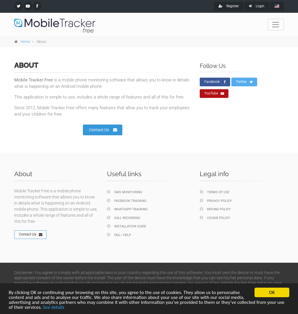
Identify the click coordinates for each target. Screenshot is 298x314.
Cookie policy (215, 218)
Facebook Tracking (127, 200)
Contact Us (103, 130)
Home (25, 42)
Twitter (244, 82)
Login (256, 6)
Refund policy (215, 209)
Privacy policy (216, 200)
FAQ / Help (119, 235)
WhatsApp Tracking (127, 209)
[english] (277, 6)
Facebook (215, 82)
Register (229, 6)
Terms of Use (214, 192)
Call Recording (123, 218)
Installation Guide (126, 226)
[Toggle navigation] (276, 24)
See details (53, 307)
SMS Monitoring (124, 192)
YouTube (214, 94)
